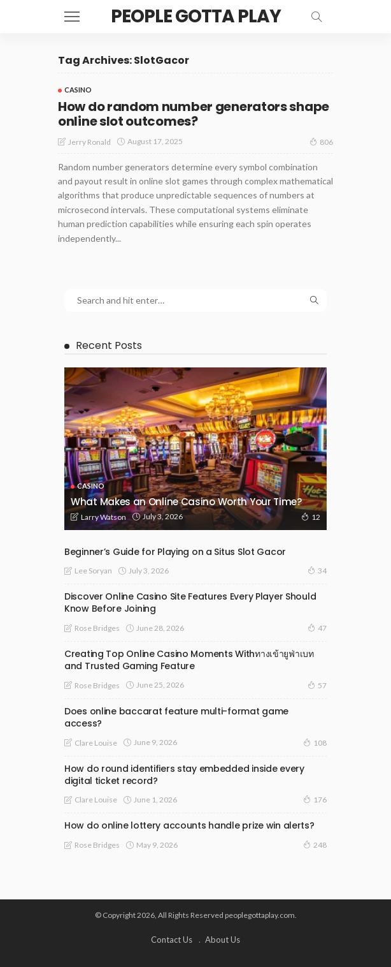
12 (310, 516)
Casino (78, 89)
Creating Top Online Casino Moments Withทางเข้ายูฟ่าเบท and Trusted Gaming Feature (189, 659)
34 (317, 570)
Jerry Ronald (89, 142)
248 (315, 844)
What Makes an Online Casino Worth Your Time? (186, 501)
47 (317, 627)
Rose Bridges (97, 628)
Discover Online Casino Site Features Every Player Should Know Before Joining (190, 602)
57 (317, 685)
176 (315, 799)
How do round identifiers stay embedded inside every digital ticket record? (184, 774)
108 (315, 742)
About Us (222, 939)
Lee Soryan (93, 570)
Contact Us (171, 939)
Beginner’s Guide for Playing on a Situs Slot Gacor (175, 551)
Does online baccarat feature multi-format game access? (176, 717)
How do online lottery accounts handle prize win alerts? (189, 825)
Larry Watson (103, 517)
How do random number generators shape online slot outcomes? (193, 114)
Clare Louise (96, 743)
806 (321, 141)
